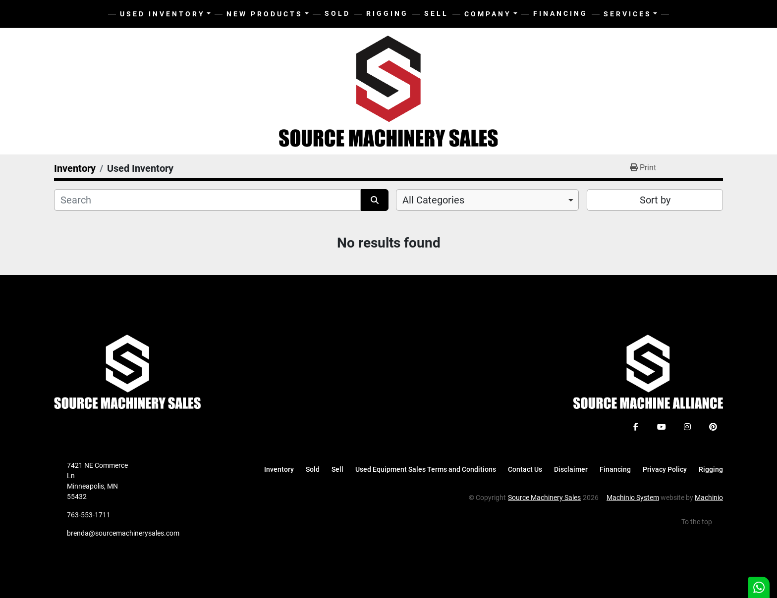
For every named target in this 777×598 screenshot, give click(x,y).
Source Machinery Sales (544, 497)
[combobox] (487, 200)
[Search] (207, 200)
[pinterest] (713, 427)
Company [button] (487, 14)
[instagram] (687, 427)
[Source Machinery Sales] (127, 371)
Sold (337, 13)
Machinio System (633, 497)
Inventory (279, 469)
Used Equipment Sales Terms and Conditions (425, 469)
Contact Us (525, 469)
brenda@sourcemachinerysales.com (123, 533)
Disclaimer (571, 469)
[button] (267, 14)
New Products (264, 14)
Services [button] (628, 14)
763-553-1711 (89, 515)
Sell (436, 13)
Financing (560, 13)
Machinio (709, 497)
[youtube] (661, 427)
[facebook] (636, 427)
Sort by (655, 200)
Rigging (387, 13)
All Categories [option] (433, 200)
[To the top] (702, 522)
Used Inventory (162, 14)
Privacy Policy (665, 469)
